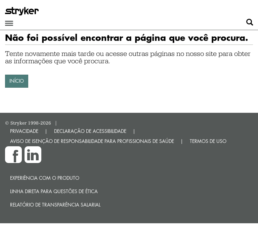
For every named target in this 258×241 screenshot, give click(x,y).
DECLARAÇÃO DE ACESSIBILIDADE (90, 131)
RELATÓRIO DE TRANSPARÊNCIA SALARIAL (55, 205)
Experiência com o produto (44, 178)
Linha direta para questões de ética (54, 191)
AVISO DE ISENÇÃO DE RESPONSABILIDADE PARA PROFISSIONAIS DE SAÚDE (92, 141)
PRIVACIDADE (24, 131)
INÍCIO (16, 81)
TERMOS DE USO (208, 141)
